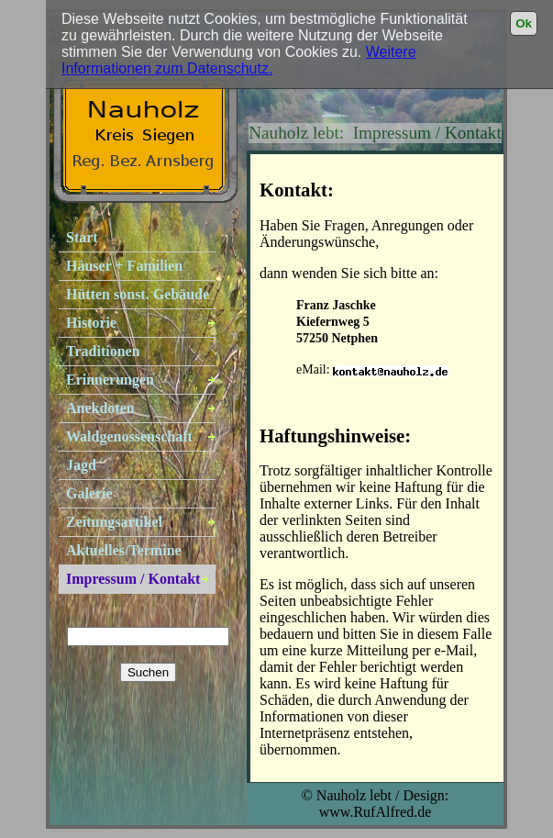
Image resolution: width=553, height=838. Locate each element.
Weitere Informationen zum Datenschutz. (238, 60)
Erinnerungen (110, 379)
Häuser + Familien (124, 266)
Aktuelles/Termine (124, 550)
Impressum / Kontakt (133, 579)
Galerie (89, 493)
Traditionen (103, 351)
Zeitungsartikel (114, 522)
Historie (91, 322)
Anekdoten (100, 408)
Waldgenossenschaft (129, 436)
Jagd (81, 465)
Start (82, 237)
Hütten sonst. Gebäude (137, 294)
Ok (523, 23)
